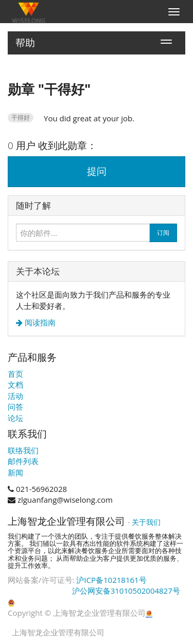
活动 (15, 396)
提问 (97, 171)
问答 (15, 406)
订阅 (163, 232)
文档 (15, 384)
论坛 (15, 418)
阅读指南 (39, 322)
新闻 (15, 472)
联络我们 (23, 450)
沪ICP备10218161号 (111, 580)
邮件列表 (23, 461)
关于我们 (146, 522)
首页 (15, 374)
